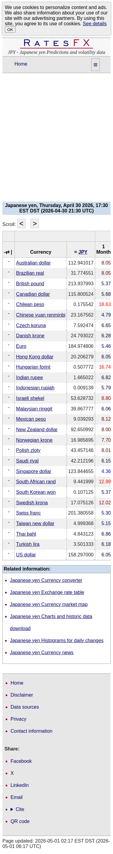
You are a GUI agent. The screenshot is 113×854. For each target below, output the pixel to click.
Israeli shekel (30, 398)
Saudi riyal (27, 460)
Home (20, 64)
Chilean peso (30, 304)
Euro (21, 346)
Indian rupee (29, 377)
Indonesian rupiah (35, 387)
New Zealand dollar (37, 429)
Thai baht (26, 534)
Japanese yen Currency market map (49, 604)
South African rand (36, 481)
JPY (82, 252)
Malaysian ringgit (34, 408)
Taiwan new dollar (35, 523)
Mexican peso (31, 419)
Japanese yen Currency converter (46, 580)
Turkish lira (27, 544)
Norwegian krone (34, 440)
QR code (20, 821)
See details (95, 23)
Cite (20, 809)
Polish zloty (28, 450)
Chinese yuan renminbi (40, 314)
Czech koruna (31, 325)
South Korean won (36, 492)
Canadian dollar (33, 294)
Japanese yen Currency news (42, 652)
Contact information (31, 731)
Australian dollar (33, 262)
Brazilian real (30, 273)
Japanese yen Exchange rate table (47, 592)
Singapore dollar (33, 471)
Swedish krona (32, 502)
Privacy (18, 719)
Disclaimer (22, 695)
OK (10, 29)
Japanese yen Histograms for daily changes (56, 640)
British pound (30, 283)
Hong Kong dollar (34, 356)
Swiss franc (28, 512)
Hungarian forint (33, 367)
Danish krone (30, 335)
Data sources (25, 707)
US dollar (26, 554)
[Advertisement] (56, 139)
